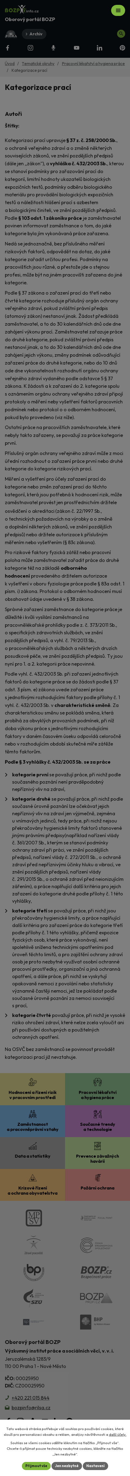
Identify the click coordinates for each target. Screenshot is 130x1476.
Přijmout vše (36, 1466)
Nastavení (95, 1466)
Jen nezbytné (66, 1466)
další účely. (117, 1434)
